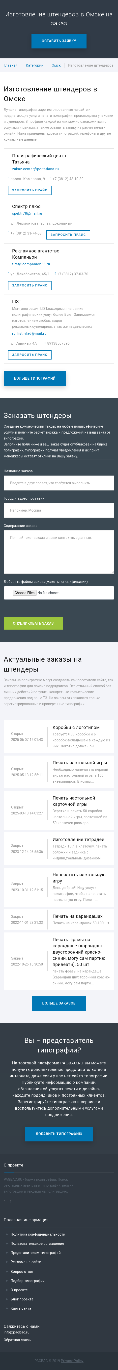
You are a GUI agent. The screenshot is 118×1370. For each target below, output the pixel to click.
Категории (34, 65)
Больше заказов (59, 1003)
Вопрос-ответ (22, 1272)
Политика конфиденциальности (38, 1234)
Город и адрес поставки (24, 498)
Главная (11, 65)
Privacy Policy (72, 1361)
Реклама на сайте (26, 1262)
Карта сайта (21, 1308)
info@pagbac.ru (17, 1332)
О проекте (19, 1290)
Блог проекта (22, 1299)
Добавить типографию (59, 1133)
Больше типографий (35, 378)
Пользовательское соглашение (37, 1244)
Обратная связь (17, 1340)
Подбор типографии (28, 1281)
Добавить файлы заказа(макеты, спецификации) (46, 582)
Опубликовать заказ (33, 623)
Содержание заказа (20, 526)
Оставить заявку (59, 41)
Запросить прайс (29, 190)
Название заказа (18, 471)
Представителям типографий (36, 1253)
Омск (56, 65)
